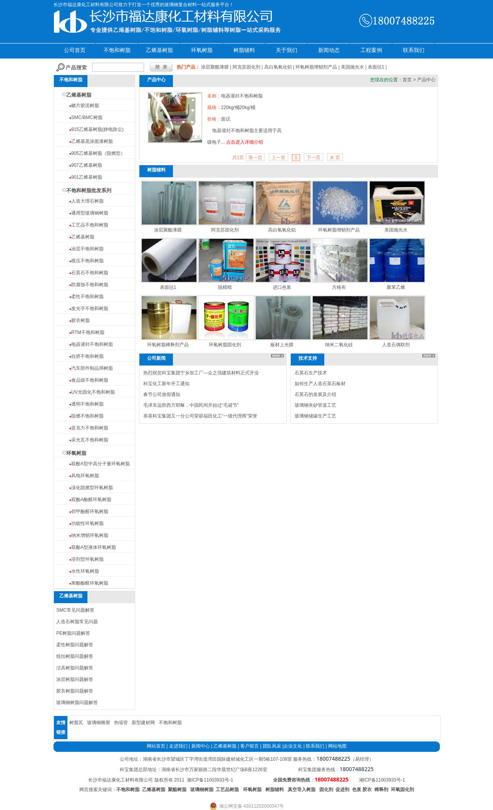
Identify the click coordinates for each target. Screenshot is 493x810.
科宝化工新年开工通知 (166, 383)
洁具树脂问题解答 (74, 668)
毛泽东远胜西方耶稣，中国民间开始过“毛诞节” (191, 405)
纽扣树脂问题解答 (74, 656)
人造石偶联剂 (396, 344)
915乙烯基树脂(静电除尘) (97, 129)
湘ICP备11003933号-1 (210, 780)
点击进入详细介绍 (244, 142)
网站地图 (337, 746)
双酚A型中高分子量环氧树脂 (100, 463)
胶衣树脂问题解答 (74, 691)
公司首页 (75, 50)
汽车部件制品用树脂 (92, 368)
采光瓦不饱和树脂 (89, 440)
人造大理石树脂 (87, 201)
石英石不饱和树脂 (89, 272)
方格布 (339, 287)
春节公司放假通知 (161, 394)
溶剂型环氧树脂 (87, 559)
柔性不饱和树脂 (87, 296)
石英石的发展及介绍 (315, 394)
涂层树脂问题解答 (74, 679)
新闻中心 (200, 746)
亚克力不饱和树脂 (89, 428)
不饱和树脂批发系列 (88, 190)
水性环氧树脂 (85, 571)
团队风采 (272, 746)
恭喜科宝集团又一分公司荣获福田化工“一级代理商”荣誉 (200, 416)
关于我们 (286, 50)
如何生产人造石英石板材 (320, 383)
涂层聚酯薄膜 (215, 67)
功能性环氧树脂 (87, 523)
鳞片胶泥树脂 (85, 105)
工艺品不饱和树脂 (89, 225)
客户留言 (249, 746)
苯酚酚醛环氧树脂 (89, 583)
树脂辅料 (244, 50)
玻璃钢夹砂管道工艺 (315, 405)
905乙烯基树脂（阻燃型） (98, 153)
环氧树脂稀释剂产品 (168, 344)
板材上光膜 (281, 344)
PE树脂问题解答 (73, 633)
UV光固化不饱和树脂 (93, 392)
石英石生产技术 (311, 373)
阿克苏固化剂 (246, 67)
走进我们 (178, 746)
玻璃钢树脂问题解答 (77, 702)
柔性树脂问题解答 (74, 644)
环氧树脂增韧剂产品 (316, 67)
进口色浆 (282, 287)
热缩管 (121, 722)
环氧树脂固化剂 (225, 344)
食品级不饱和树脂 (89, 380)
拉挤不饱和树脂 (87, 356)
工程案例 (371, 50)
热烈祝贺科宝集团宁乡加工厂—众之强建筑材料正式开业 (201, 373)
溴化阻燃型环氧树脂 (92, 487)
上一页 (278, 157)
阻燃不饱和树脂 (87, 416)
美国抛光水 (352, 67)
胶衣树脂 (80, 320)
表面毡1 (376, 67)
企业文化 (292, 746)
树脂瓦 (76, 722)
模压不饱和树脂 (87, 260)
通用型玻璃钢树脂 (89, 213)
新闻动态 (329, 50)
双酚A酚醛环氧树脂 (91, 499)
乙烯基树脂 (159, 50)
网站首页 (156, 746)
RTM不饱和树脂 (87, 332)
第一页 (255, 157)
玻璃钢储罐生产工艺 (315, 416)
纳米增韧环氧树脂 (89, 535)
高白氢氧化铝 (278, 67)
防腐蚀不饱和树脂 (89, 284)
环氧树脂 (202, 50)
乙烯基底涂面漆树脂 (92, 141)
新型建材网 (143, 722)
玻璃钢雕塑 (98, 722)
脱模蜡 (225, 287)
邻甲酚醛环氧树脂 (89, 511)
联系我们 (413, 50)
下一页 (313, 157)
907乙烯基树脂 (86, 165)
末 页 (335, 157)
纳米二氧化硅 (339, 344)
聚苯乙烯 (396, 287)
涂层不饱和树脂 (87, 249)
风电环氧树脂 (85, 475)
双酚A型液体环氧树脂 (93, 547)
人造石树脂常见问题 (77, 621)
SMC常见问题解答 (75, 610)
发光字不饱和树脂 (89, 308)
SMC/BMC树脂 (86, 117)
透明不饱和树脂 (87, 404)
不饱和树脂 (117, 50)
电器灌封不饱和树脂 (92, 344)
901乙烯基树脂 (86, 177)
